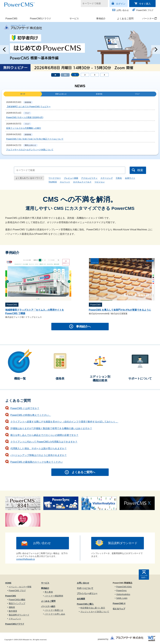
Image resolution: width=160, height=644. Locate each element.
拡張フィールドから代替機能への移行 (23, 128)
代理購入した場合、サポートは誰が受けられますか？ (38, 448)
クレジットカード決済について (94, 611)
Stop (65, 75)
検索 (140, 170)
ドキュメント (15, 618)
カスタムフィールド (82, 182)
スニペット (65, 182)
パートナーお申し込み (55, 614)
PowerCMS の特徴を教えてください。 (30, 415)
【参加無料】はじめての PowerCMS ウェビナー (28, 106)
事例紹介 (101, 18)
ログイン (120, 3)
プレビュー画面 (71, 178)
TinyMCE (53, 182)
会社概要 (81, 599)
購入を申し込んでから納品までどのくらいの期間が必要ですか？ (44, 435)
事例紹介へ (83, 326)
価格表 (12, 607)
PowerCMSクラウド (40, 18)
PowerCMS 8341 (124, 587)
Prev (4, 49)
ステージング (106, 178)
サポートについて (85, 588)
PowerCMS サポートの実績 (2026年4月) (24, 117)
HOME (8, 583)
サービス (74, 18)
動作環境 (13, 611)
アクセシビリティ (89, 178)
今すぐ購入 (145, 3)
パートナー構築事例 (54, 596)
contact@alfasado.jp (25, 559)
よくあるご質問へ (83, 472)
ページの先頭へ (143, 576)
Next (155, 49)
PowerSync (121, 590)
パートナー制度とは (54, 610)
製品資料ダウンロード (122, 543)
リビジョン (99, 182)
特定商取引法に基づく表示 (92, 608)
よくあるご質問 (125, 18)
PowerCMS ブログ (144, 10)
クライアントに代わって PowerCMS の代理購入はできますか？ (44, 441)
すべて (22, 94)
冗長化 (119, 178)
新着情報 (99, 94)
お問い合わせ (122, 10)
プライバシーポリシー (87, 593)
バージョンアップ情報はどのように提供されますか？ (38, 455)
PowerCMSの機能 (17, 599)
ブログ (137, 94)
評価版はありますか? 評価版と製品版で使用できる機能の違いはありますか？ (51, 428)
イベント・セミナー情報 (20, 587)
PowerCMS (11, 18)
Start (55, 75)
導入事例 (49, 592)
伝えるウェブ (119, 609)
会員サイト (130, 178)
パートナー (148, 18)
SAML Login (121, 598)
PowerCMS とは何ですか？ (24, 408)
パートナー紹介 (48, 606)
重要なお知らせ (61, 94)
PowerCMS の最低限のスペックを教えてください (36, 462)
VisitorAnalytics (123, 594)
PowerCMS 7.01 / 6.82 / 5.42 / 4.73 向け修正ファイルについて (35, 139)
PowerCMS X (119, 603)
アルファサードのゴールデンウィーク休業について (29, 149)
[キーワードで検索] (92, 3)
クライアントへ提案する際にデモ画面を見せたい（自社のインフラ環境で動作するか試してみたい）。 (64, 421)
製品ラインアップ (17, 603)
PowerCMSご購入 (85, 604)
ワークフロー (55, 178)
